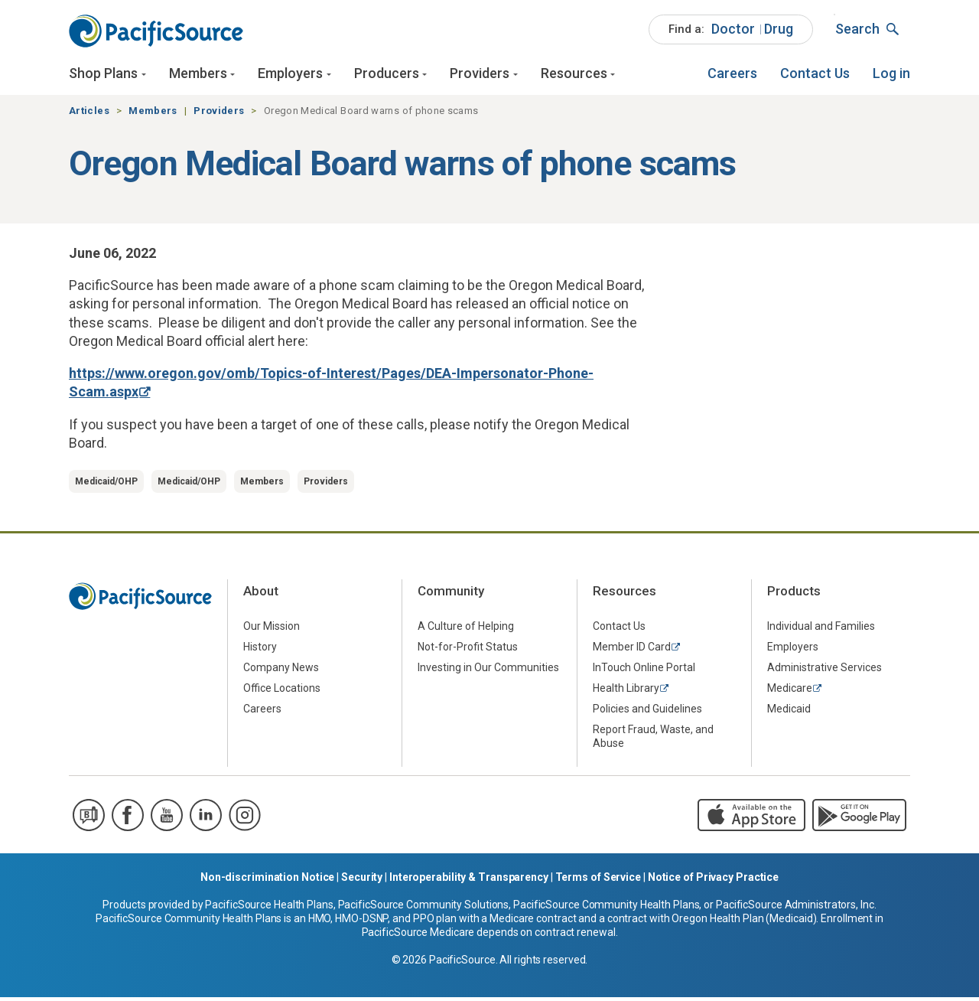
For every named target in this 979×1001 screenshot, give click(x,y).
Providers (479, 75)
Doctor (733, 29)
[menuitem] (731, 30)
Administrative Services (824, 670)
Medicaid (789, 712)
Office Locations (281, 691)
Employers (290, 75)
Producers (386, 75)
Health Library (626, 691)
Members (198, 75)
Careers (732, 75)
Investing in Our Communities (488, 670)
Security (361, 881)
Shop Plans (103, 75)
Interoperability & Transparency (468, 881)
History (260, 650)
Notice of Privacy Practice (713, 881)
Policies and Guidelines (647, 712)
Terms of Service (598, 881)
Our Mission (271, 629)
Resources (574, 75)
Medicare (789, 691)
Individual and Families (821, 629)
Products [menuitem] (794, 594)
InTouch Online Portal (644, 670)
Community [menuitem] (451, 594)
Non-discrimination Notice (267, 881)
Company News (281, 670)
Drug (778, 29)
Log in (891, 75)
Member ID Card (632, 650)
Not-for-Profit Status (468, 650)
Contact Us (815, 75)
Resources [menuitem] (624, 594)
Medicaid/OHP (106, 484)
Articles (89, 113)
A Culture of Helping (466, 629)
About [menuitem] (260, 594)
